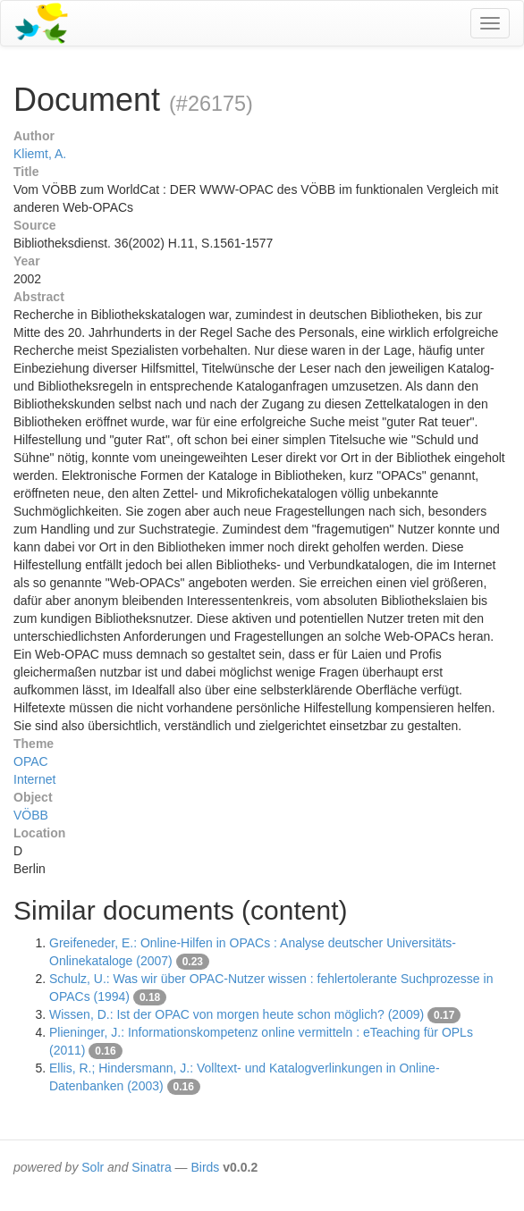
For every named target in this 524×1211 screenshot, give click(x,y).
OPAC (30, 761)
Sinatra (151, 1167)
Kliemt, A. (39, 154)
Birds (204, 1167)
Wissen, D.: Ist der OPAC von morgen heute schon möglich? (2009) (236, 1014)
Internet (34, 779)
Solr (92, 1167)
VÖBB (30, 815)
